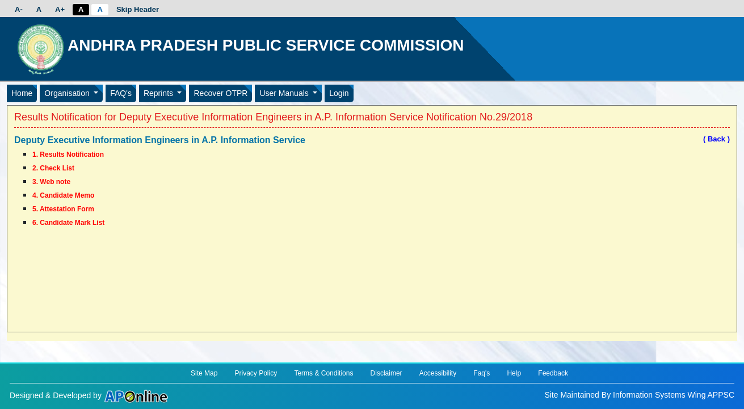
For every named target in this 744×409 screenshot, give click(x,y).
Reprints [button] (159, 93)
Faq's (481, 373)
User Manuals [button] (284, 93)
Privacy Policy (256, 373)
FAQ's (121, 93)
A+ (60, 9)
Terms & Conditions (323, 373)
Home (21, 93)
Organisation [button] (67, 93)
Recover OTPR (220, 93)
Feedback (553, 373)
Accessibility (437, 373)
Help (514, 373)
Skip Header (137, 9)
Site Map (204, 373)
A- (19, 9)
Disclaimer (386, 373)
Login (338, 93)
